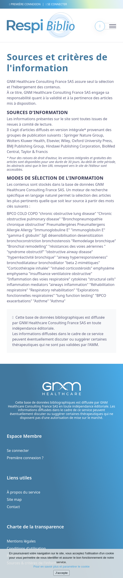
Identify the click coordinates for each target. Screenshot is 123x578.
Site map (14, 499)
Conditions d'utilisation (26, 548)
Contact (13, 506)
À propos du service (23, 492)
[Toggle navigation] (107, 26)
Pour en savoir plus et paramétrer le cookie (62, 567)
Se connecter (56, 4)
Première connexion (25, 4)
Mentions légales (21, 541)
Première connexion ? (25, 457)
